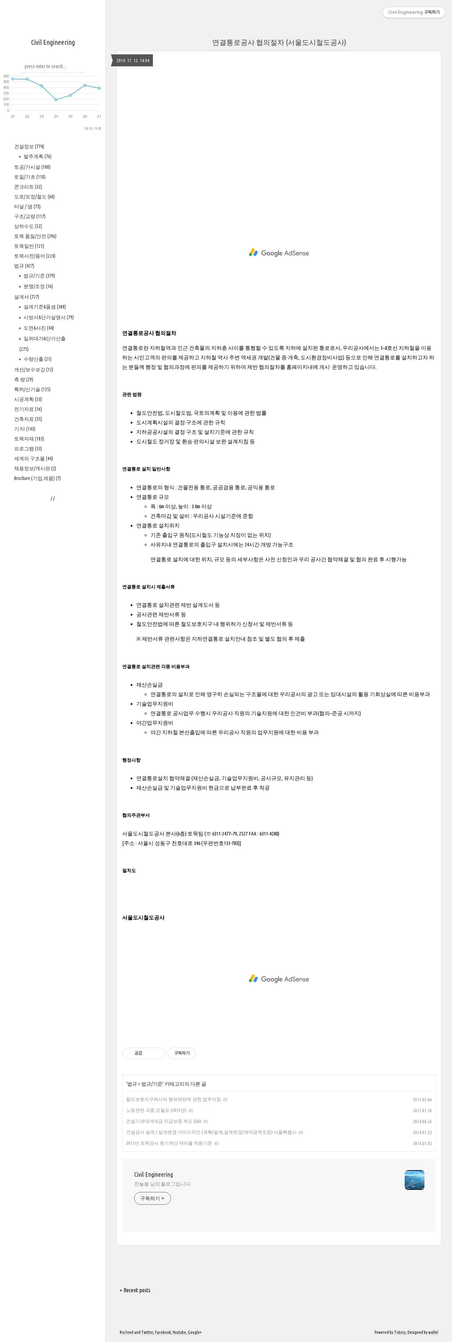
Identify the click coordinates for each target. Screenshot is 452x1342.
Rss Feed (126, 1332)
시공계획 (28, 612)
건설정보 (29, 359)
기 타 (24, 641)
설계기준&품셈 (44, 519)
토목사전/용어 (34, 468)
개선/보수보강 (33, 582)
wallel (433, 1332)
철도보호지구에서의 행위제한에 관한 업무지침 (173, 1099)
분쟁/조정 (38, 499)
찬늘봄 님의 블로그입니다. (162, 1184)
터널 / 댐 (27, 419)
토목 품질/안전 (35, 448)
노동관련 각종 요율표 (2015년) (156, 1110)
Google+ (195, 1332)
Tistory (400, 1332)
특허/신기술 (32, 602)
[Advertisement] (53, 237)
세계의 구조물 (33, 671)
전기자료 (28, 621)
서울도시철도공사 (143, 918)
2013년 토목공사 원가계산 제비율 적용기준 (169, 1142)
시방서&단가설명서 (48, 530)
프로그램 (28, 661)
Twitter (147, 1332)
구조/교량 (30, 429)
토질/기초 (30, 389)
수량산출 (37, 571)
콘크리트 (28, 399)
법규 (24, 478)
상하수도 (28, 439)
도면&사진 (38, 540)
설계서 (26, 509)
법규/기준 (39, 488)
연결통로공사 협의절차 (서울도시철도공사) (279, 42)
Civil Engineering (53, 42)
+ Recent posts (135, 1290)
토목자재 (29, 651)
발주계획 (37, 369)
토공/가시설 (32, 379)
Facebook (163, 1332)
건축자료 (28, 631)
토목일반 (29, 458)
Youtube (179, 1332)
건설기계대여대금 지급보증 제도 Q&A (163, 1121)
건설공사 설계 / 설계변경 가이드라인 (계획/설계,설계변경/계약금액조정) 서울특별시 (211, 1132)
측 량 (23, 592)
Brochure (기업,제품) (37, 691)
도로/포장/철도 (34, 409)
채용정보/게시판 (35, 681)
